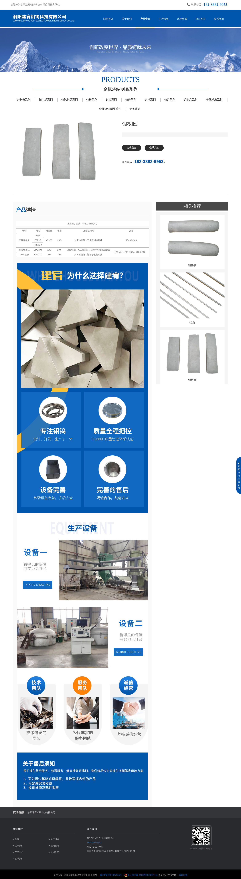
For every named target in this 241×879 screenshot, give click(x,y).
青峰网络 (183, 875)
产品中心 (145, 18)
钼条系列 (134, 108)
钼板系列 (111, 99)
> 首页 (16, 839)
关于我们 (126, 18)
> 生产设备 (54, 839)
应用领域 (182, 18)
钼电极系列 (23, 99)
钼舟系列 (130, 99)
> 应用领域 (54, 846)
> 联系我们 (18, 858)
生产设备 (163, 18)
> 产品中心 (18, 852)
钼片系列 (169, 99)
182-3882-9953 (215, 4)
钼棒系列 (91, 99)
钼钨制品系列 (69, 99)
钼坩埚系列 (46, 99)
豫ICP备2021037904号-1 (112, 875)
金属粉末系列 (214, 99)
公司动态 (200, 18)
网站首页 (108, 18)
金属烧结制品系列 (110, 108)
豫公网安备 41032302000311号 (141, 875)
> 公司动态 (54, 852)
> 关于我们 (18, 846)
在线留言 (132, 148)
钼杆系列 (150, 99)
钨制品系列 (191, 99)
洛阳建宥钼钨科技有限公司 (43, 812)
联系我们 (219, 18)
